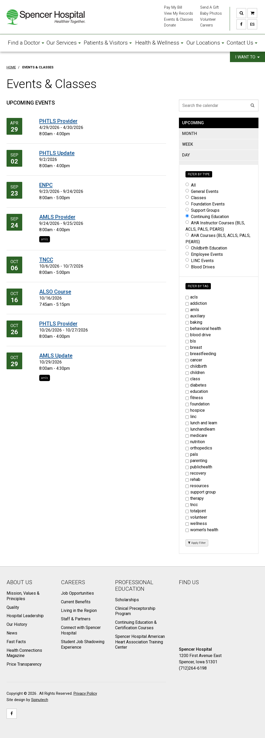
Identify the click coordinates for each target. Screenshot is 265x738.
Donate (170, 25)
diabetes (195, 385)
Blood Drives (200, 266)
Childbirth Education (206, 248)
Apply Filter (197, 543)
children (195, 372)
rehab (192, 479)
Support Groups (202, 210)
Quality (13, 607)
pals (191, 454)
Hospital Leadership (25, 615)
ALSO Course (55, 292)
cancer (193, 359)
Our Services (64, 43)
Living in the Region (79, 610)
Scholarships (127, 599)
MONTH (189, 133)
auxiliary (195, 315)
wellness (196, 523)
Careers (206, 25)
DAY (186, 155)
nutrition (195, 441)
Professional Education (134, 585)
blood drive (198, 334)
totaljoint (195, 510)
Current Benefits (76, 601)
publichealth (198, 466)
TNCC (46, 260)
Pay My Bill (173, 7)
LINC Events (199, 260)
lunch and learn (201, 422)
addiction (196, 303)
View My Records (178, 13)
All (190, 185)
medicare (196, 435)
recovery (195, 473)
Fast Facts (16, 641)
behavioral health (203, 328)
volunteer (196, 517)
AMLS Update (55, 355)
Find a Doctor (26, 43)
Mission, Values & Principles (23, 596)
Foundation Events (205, 204)
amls (44, 239)
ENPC (46, 185)
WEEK (187, 144)
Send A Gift (209, 7)
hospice (195, 410)
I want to (247, 57)
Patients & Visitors (108, 43)
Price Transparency (24, 664)
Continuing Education (207, 216)
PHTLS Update (57, 153)
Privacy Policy (85, 693)
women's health (201, 529)
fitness (194, 397)
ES (251, 24)
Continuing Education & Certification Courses (136, 625)
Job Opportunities (77, 593)
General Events (201, 191)
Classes (195, 197)
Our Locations (205, 43)
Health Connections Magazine (24, 653)
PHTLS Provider (58, 121)
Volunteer (208, 19)
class (192, 378)
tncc (191, 504)
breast (193, 347)
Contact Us (242, 43)
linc (190, 416)
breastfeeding (200, 353)
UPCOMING (193, 122)
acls (191, 297)
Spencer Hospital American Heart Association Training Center (140, 642)
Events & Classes (178, 19)
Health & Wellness (159, 43)
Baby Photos (211, 13)
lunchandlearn (200, 429)
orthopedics (198, 448)
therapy (194, 498)
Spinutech (39, 700)
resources (197, 485)
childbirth (196, 366)
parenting (196, 460)
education (196, 391)
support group (200, 492)
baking (193, 322)
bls (190, 341)
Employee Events (204, 254)
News (12, 633)
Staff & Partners (76, 618)
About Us (19, 582)
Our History (17, 624)
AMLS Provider (57, 217)
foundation (197, 403)
